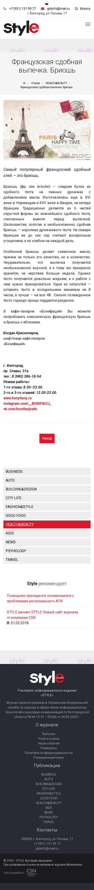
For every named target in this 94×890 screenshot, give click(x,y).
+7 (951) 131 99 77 (22, 8)
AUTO (10, 480)
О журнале (47, 725)
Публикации (47, 765)
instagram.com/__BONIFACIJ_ (27, 403)
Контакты (47, 830)
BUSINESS (14, 471)
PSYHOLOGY (16, 551)
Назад (47, 438)
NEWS (11, 542)
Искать (85, 8)
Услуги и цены (48, 738)
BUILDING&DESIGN (21, 489)
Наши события (49, 743)
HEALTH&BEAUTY (20, 524)
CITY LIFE (13, 498)
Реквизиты (49, 748)
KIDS (10, 533)
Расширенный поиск (49, 757)
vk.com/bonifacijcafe (20, 409)
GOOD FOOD (16, 515)
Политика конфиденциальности (49, 753)
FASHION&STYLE (19, 507)
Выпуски (48, 734)
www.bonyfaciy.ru (17, 398)
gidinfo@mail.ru (58, 8)
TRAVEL (12, 560)
